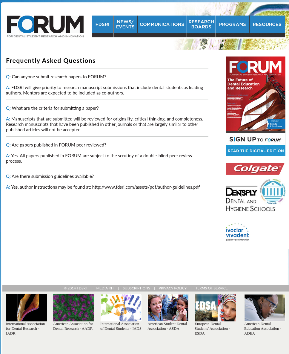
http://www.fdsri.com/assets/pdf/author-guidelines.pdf (146, 187)
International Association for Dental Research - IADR (25, 328)
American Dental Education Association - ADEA (262, 328)
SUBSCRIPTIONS (136, 288)
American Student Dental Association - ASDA (167, 326)
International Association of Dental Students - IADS (121, 326)
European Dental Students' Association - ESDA (212, 328)
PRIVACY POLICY (173, 288)
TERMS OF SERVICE (211, 288)
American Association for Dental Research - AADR (73, 326)
